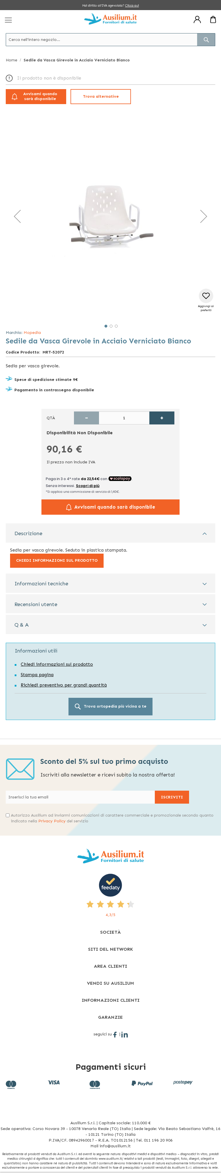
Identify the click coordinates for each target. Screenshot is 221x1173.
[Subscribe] (172, 797)
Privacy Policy (52, 821)
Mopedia (32, 332)
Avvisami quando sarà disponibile (40, 96)
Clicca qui (132, 5)
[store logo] (110, 19)
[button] (17, 216)
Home (11, 60)
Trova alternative (101, 96)
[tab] (110, 533)
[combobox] (110, 39)
